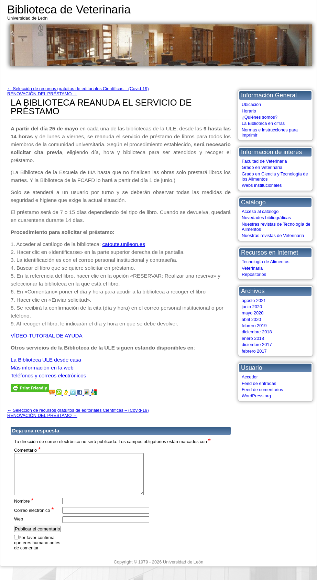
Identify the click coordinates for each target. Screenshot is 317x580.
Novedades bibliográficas (266, 217)
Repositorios (254, 274)
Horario (249, 111)
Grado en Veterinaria (262, 167)
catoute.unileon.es (123, 244)
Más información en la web (42, 367)
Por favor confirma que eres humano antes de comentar (37, 551)
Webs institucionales (262, 185)
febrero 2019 (254, 325)
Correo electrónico (34, 518)
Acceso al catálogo (260, 211)
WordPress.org (256, 395)
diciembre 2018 (257, 331)
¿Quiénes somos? (259, 117)
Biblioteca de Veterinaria (69, 9)
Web (18, 527)
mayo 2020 (252, 312)
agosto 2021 (254, 300)
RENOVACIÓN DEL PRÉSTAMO (42, 93)
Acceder (250, 376)
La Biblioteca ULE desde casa (46, 360)
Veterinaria (252, 268)
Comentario (27, 450)
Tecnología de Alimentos (265, 261)
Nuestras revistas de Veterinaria (273, 235)
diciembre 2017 (257, 344)
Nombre (24, 509)
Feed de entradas (259, 383)
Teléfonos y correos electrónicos (48, 375)
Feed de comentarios (262, 389)
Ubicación (251, 104)
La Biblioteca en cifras (263, 123)
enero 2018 (253, 338)
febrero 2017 (254, 351)
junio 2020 (252, 306)
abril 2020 (251, 319)
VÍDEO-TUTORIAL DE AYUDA (47, 336)
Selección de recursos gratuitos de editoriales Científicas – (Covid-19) (78, 88)
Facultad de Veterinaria (264, 161)
